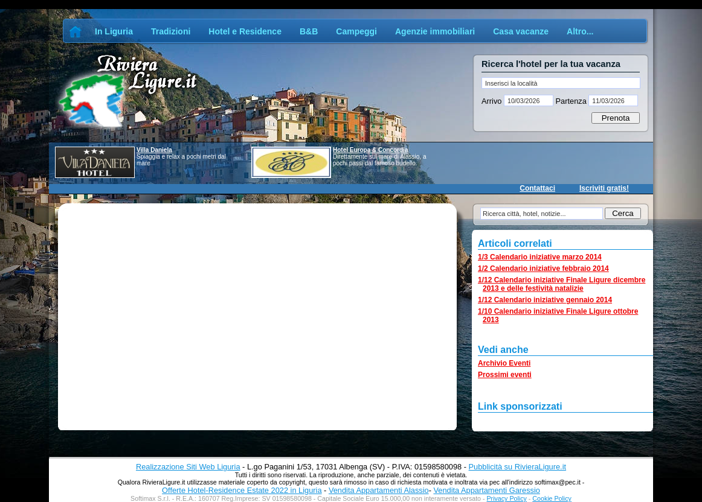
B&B (309, 31)
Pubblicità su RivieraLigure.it (517, 466)
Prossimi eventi (505, 374)
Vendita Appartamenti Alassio (379, 490)
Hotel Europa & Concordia (370, 150)
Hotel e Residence (245, 31)
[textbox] (560, 83)
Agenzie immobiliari (435, 31)
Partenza (570, 101)
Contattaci (537, 188)
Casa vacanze (521, 31)
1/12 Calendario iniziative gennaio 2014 (545, 300)
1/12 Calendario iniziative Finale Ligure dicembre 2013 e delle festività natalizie (561, 284)
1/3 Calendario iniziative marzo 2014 (540, 257)
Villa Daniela (154, 150)
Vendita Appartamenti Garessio (486, 490)
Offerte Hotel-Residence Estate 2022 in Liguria (241, 490)
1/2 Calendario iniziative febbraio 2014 (543, 268)
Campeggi (356, 31)
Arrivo (492, 101)
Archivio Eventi (504, 363)
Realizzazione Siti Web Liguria (188, 466)
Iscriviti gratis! (604, 188)
